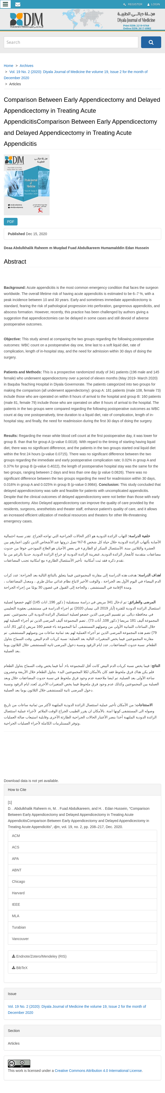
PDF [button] (10, 222)
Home (8, 66)
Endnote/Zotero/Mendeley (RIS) (39, 956)
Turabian (19, 927)
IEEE (16, 904)
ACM (16, 836)
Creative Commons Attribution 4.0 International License (98, 1071)
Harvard (18, 893)
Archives (27, 66)
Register (132, 4)
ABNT (16, 870)
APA (15, 859)
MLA (15, 916)
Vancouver (20, 939)
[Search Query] (71, 42)
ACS (15, 847)
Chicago (18, 881)
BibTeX (19, 968)
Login (153, 4)
